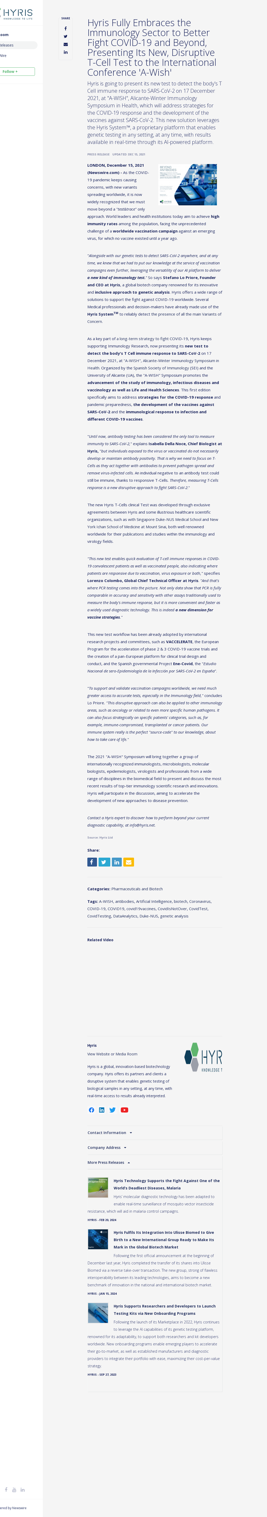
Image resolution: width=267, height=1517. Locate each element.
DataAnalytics (196, 984)
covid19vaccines (183, 977)
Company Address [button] (123, 1222)
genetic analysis (130, 992)
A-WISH (125, 970)
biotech (199, 970)
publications (211, 573)
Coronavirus (117, 977)
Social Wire (19, 55)
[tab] (166, 1207)
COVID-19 (139, 977)
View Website (117, 1121)
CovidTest (146, 984)
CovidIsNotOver (120, 984)
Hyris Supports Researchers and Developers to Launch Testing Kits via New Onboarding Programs (176, 1403)
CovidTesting (170, 984)
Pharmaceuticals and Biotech (155, 957)
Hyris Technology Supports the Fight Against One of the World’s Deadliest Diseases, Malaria (176, 1259)
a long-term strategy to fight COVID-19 (171, 363)
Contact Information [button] (126, 1207)
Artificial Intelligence (173, 970)
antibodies (143, 970)
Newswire (42, 1508)
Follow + (32, 71)
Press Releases (23, 45)
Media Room (19, 34)
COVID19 (158, 977)
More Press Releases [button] (125, 1237)
